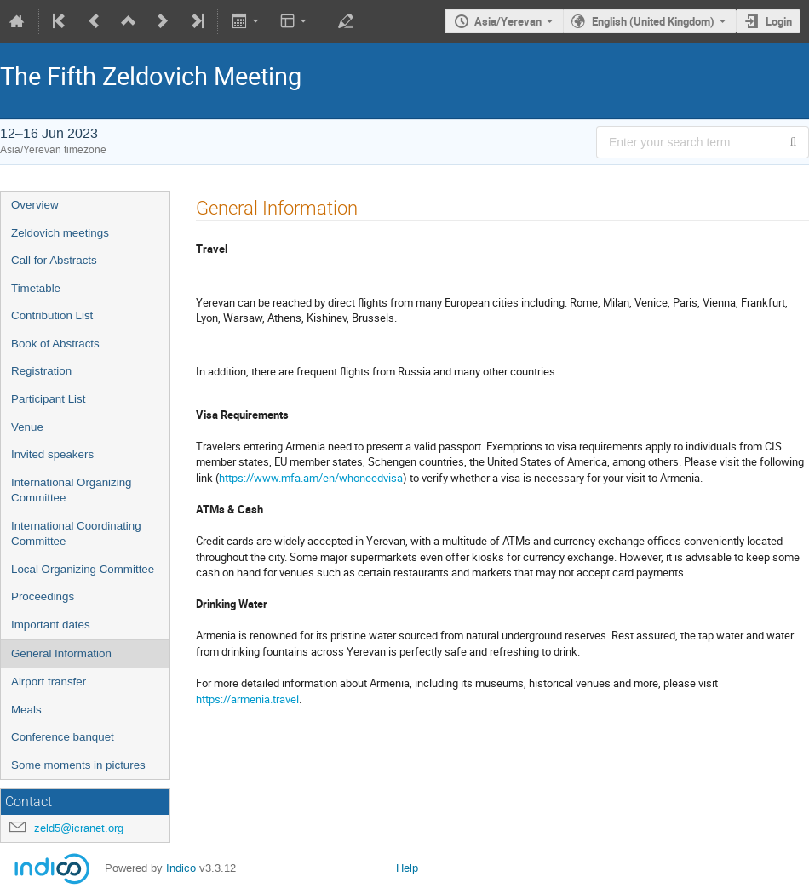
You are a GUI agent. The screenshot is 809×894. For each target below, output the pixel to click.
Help (407, 868)
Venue (27, 427)
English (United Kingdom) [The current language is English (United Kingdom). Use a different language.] (653, 21)
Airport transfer (48, 681)
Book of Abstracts (55, 343)
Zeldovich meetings (60, 232)
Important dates (50, 624)
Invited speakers (52, 454)
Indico (181, 868)
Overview (35, 204)
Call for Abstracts (54, 260)
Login (779, 21)
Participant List (48, 399)
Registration (41, 370)
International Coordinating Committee (76, 533)
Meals (26, 709)
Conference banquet (62, 737)
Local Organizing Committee (82, 569)
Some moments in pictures (78, 765)
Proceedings (42, 596)
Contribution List (52, 315)
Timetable (35, 288)
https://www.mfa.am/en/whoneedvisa (311, 477)
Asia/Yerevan (508, 21)
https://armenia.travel (247, 699)
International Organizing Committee (71, 490)
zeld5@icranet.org (78, 828)
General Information (61, 653)
